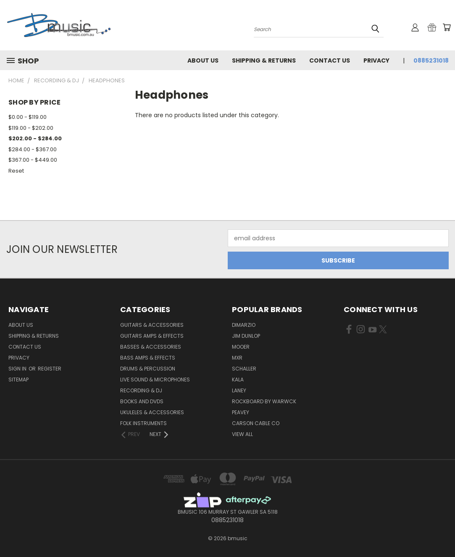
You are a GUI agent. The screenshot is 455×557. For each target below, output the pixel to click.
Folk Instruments (143, 423)
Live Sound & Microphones (155, 379)
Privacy (376, 60)
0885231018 (431, 60)
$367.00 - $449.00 (32, 160)
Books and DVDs (141, 401)
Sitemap (18, 379)
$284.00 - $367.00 (32, 149)
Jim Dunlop (246, 335)
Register (49, 368)
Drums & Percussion (147, 368)
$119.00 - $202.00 (30, 128)
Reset (16, 171)
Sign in (18, 368)
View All (242, 434)
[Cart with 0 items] (446, 27)
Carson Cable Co (255, 423)
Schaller (244, 368)
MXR (237, 357)
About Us (202, 60)
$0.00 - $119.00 (27, 117)
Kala (238, 379)
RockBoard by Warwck (264, 401)
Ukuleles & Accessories (152, 412)
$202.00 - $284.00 (35, 138)
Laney (239, 390)
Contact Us (329, 60)
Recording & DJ (141, 390)
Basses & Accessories (150, 346)
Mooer (241, 346)
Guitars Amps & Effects (152, 335)
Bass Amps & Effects (147, 357)
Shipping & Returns (264, 60)
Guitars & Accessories (152, 324)
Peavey (240, 412)
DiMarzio (243, 324)
